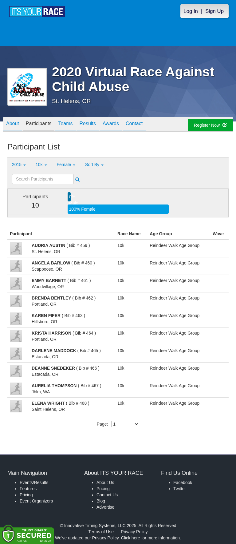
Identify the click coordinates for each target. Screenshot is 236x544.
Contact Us (107, 494)
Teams (65, 124)
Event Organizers (36, 500)
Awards (111, 124)
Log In (190, 11)
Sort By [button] (94, 164)
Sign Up (214, 11)
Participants (39, 124)
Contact (134, 124)
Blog (100, 500)
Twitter (179, 488)
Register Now (210, 125)
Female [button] (66, 164)
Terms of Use (101, 531)
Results (88, 124)
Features (28, 488)
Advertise (105, 507)
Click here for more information (150, 537)
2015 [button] (19, 164)
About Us (105, 482)
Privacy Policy (134, 531)
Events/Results (34, 482)
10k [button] (41, 164)
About (12, 124)
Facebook (182, 482)
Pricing (26, 494)
